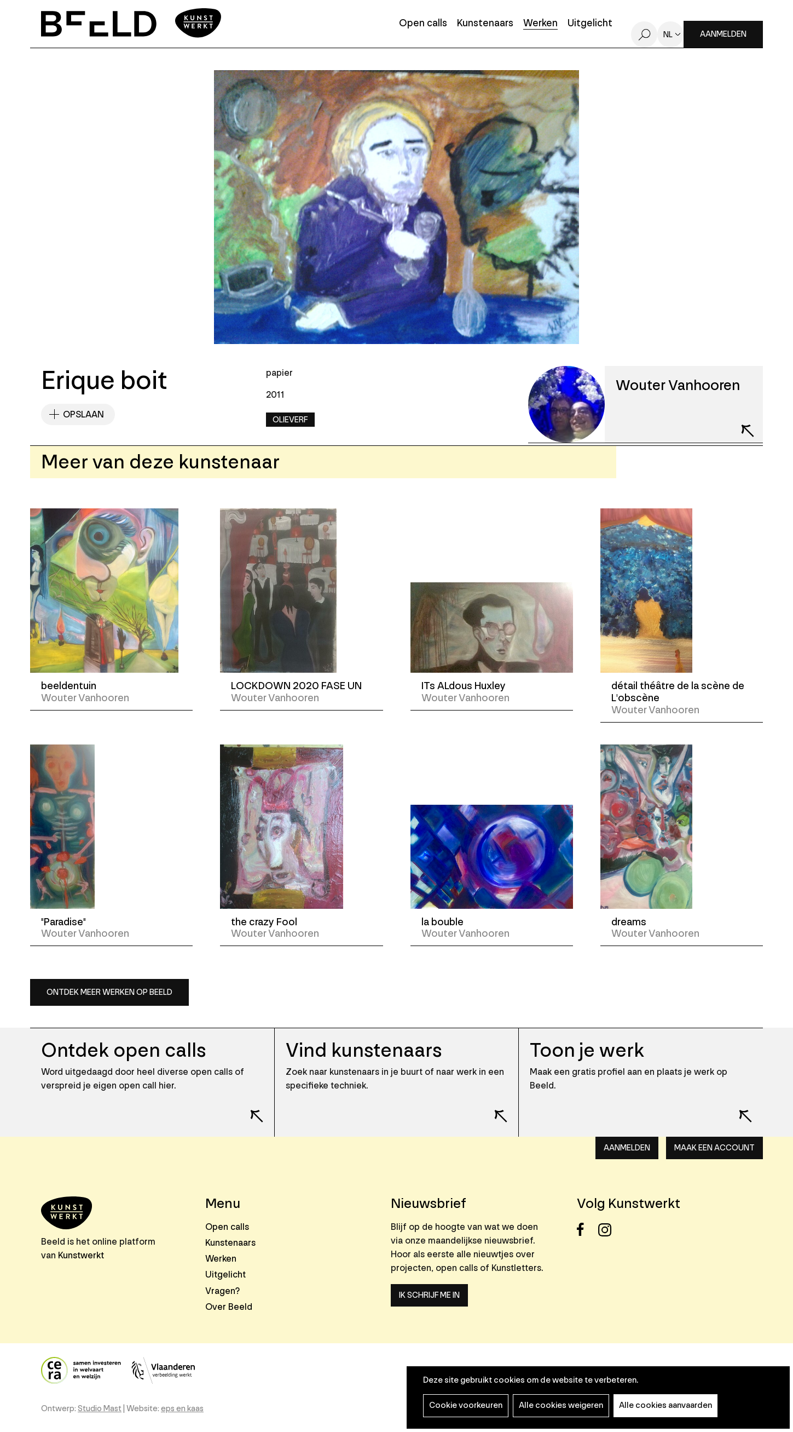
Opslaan (83, 414)
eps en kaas (182, 1409)
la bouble (442, 922)
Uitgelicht (590, 24)
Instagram (607, 1229)
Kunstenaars (485, 24)
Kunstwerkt (81, 1255)
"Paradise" (63, 922)
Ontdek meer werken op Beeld (109, 992)
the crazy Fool (264, 922)
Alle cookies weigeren (561, 1405)
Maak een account (714, 1148)
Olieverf (290, 420)
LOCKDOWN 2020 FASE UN (296, 685)
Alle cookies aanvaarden (665, 1405)
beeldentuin (68, 685)
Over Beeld (228, 1307)
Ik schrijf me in (429, 1295)
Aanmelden (723, 34)
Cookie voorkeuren (465, 1405)
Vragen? (222, 1291)
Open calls (423, 24)
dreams (628, 922)
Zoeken (644, 34)
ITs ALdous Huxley (463, 685)
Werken (540, 24)
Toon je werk (587, 1050)
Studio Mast (99, 1409)
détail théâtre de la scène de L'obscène (677, 691)
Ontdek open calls (123, 1050)
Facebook (586, 1229)
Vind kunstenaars (364, 1050)
